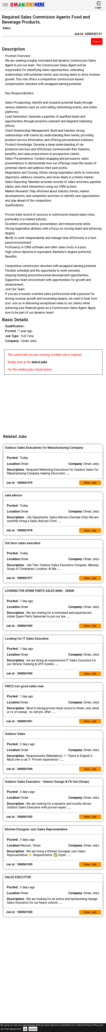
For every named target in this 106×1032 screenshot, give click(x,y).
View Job (90, 483)
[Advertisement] (54, 402)
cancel (33, 1029)
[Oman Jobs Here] (27, 7)
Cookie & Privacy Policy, (87, 1025)
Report (97, 41)
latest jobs (39, 362)
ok (25, 1029)
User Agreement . (13, 1029)
